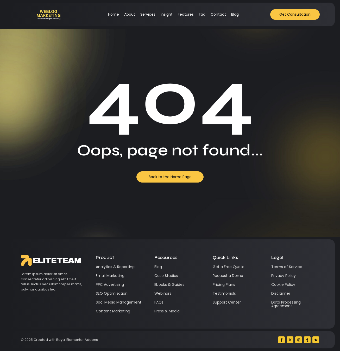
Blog (235, 14)
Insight (167, 14)
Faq (202, 14)
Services (147, 14)
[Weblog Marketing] (48, 14)
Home (113, 14)
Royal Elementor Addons (77, 339)
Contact (218, 14)
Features (186, 14)
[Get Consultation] (295, 14)
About (129, 14)
